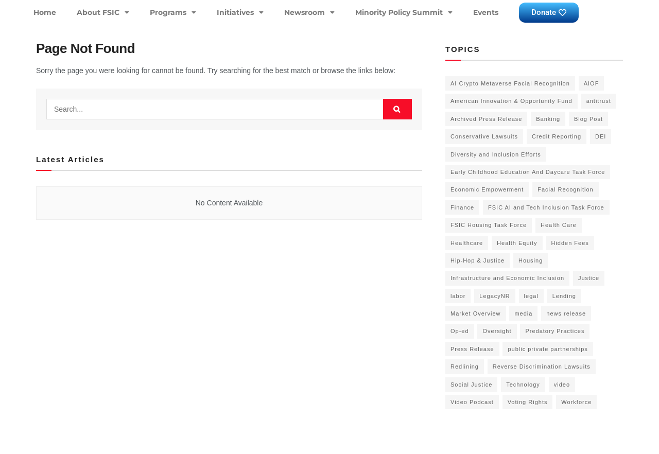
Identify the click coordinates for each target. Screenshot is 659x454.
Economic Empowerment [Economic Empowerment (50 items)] (487, 189)
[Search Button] (397, 109)
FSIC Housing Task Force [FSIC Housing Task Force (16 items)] (488, 225)
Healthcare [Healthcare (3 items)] (466, 243)
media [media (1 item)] (523, 313)
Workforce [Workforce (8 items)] (576, 402)
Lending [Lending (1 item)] (564, 296)
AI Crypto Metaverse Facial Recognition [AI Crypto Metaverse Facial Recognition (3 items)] (510, 83)
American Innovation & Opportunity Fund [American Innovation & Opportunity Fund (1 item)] (511, 101)
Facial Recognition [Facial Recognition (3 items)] (565, 189)
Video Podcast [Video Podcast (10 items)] (472, 402)
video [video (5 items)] (562, 384)
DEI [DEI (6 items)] (600, 136)
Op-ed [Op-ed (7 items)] (459, 331)
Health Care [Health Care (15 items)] (559, 225)
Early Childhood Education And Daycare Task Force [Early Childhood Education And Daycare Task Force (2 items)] (527, 172)
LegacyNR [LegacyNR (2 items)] (494, 296)
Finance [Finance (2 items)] (462, 207)
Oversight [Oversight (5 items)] (496, 331)
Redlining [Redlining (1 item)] (464, 366)
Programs (173, 12)
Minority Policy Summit (404, 12)
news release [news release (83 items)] (566, 313)
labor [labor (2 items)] (457, 296)
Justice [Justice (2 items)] (588, 278)
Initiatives (240, 12)
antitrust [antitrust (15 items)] (598, 101)
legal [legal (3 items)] (531, 296)
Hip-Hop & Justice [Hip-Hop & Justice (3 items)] (477, 260)
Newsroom (309, 12)
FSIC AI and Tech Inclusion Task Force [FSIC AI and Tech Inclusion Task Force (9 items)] (546, 207)
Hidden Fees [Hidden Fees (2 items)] (569, 243)
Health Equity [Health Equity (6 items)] (517, 243)
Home (44, 12)
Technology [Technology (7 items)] (523, 384)
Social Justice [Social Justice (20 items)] (471, 384)
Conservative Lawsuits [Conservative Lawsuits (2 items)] (484, 136)
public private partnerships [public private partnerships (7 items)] (547, 349)
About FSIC (103, 12)
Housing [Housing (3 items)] (530, 260)
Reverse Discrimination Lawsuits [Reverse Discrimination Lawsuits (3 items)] (542, 366)
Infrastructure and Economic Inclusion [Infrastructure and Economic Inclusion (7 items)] (507, 278)
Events (485, 12)
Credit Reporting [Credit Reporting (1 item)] (556, 136)
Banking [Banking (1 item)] (548, 119)
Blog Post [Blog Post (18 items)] (588, 119)
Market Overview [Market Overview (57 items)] (475, 313)
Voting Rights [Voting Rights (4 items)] (528, 402)
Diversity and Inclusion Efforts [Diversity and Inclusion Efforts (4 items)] (495, 154)
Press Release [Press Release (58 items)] (472, 349)
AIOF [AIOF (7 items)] (591, 83)
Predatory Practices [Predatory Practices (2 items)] (554, 331)
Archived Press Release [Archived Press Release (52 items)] (486, 119)
